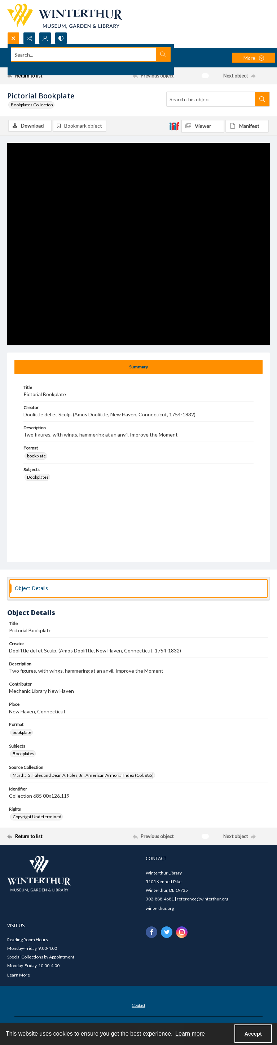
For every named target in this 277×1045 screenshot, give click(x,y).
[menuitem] (138, 1005)
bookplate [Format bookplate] (36, 456)
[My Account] (45, 38)
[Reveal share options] (29, 38)
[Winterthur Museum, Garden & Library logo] (64, 16)
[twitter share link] (166, 932)
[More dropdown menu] (253, 58)
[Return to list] (41, 75)
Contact (138, 1006)
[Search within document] (262, 99)
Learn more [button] (190, 1034)
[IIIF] (174, 126)
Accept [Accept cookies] (253, 1034)
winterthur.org (160, 908)
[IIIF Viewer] (202, 126)
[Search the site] (111, 54)
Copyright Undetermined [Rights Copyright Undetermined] (37, 817)
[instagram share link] (182, 932)
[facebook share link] (151, 932)
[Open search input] (13, 38)
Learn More (18, 975)
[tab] (138, 367)
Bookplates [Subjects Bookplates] (38, 478)
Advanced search (28, 67)
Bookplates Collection (32, 104)
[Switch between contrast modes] (61, 38)
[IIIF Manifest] (247, 126)
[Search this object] (211, 99)
